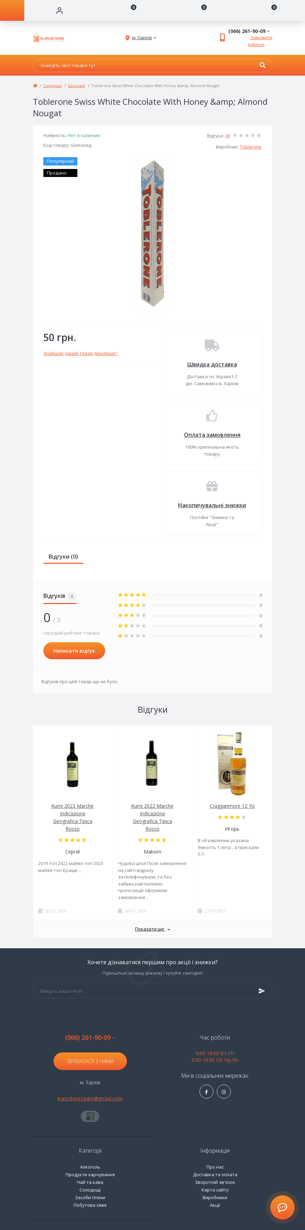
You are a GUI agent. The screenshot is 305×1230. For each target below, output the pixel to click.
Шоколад (76, 85)
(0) (227, 136)
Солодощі (52, 85)
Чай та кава (90, 1182)
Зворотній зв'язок (215, 1182)
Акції (215, 1205)
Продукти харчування (90, 1174)
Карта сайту (215, 1190)
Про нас (215, 1167)
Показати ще (152, 929)
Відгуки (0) (63, 556)
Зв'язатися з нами (90, 1061)
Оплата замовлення (212, 435)
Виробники (215, 1197)
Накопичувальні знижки (212, 505)
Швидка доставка (212, 364)
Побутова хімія (90, 1205)
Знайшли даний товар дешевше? (80, 353)
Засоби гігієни (90, 1197)
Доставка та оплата (215, 1174)
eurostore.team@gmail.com (89, 1098)
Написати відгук (74, 650)
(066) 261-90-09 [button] (90, 1038)
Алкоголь (90, 1167)
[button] (142, 38)
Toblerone (251, 147)
